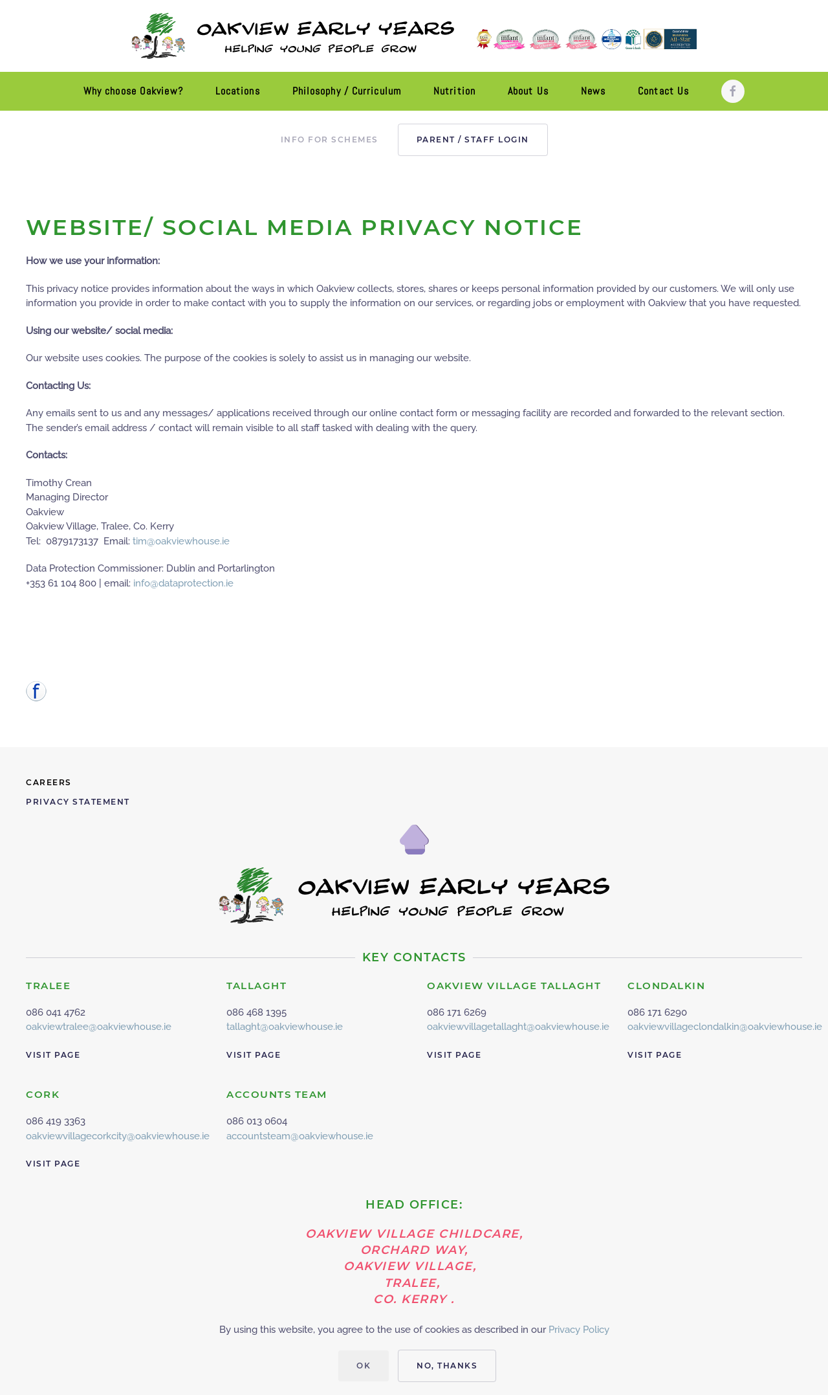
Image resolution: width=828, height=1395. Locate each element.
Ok (363, 1365)
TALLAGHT (256, 985)
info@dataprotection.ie (183, 583)
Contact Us (663, 91)
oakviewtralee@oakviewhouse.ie (98, 1026)
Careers (49, 782)
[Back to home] (414, 36)
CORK (43, 1094)
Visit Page (53, 1055)
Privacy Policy (579, 1329)
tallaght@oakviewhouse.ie (284, 1026)
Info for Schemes (329, 139)
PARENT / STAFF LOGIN (473, 139)
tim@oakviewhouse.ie (181, 541)
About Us (528, 91)
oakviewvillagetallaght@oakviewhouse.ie (518, 1026)
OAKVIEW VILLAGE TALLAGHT (514, 985)
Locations (237, 91)
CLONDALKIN (666, 985)
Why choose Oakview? (133, 91)
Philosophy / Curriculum (346, 91)
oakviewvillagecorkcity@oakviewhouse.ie (118, 1136)
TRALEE (48, 985)
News (593, 91)
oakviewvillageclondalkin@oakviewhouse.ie (724, 1026)
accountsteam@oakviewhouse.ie (299, 1136)
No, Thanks (447, 1365)
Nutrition (454, 91)
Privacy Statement (78, 802)
